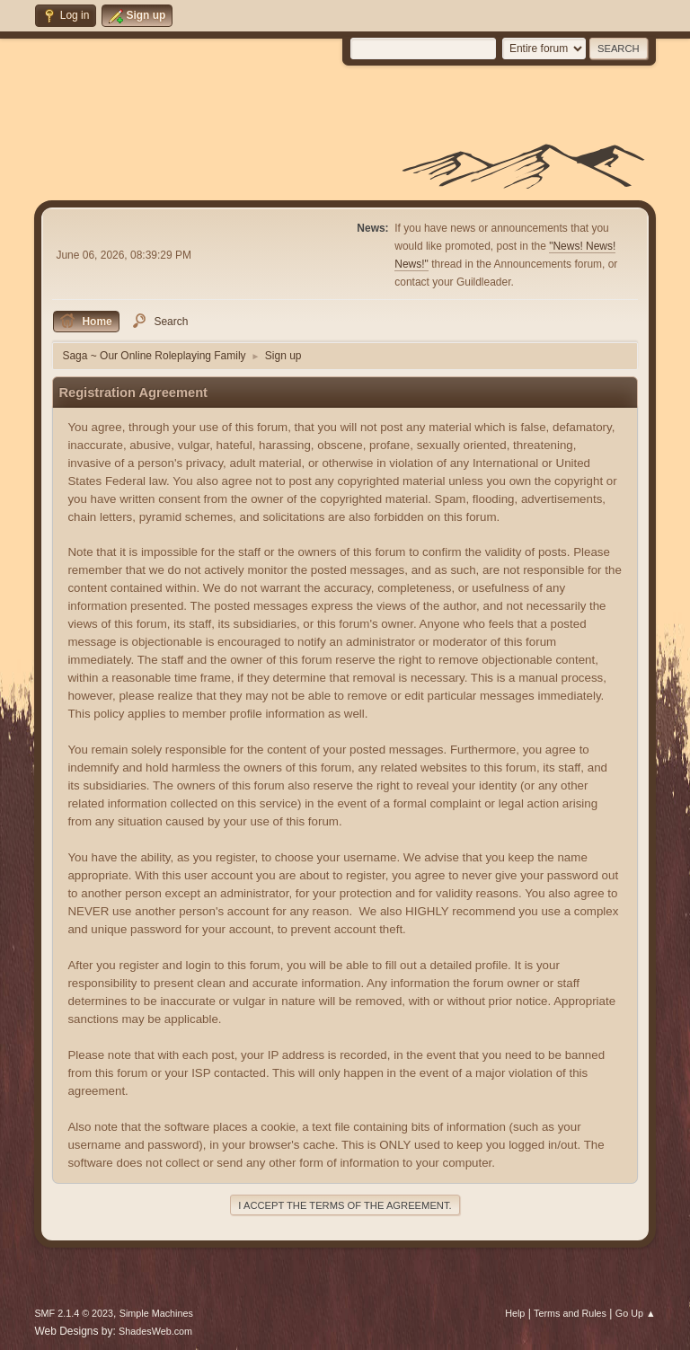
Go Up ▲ (635, 1313)
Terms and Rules (570, 1313)
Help (515, 1313)
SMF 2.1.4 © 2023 (73, 1313)
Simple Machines (156, 1313)
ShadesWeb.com (155, 1331)
